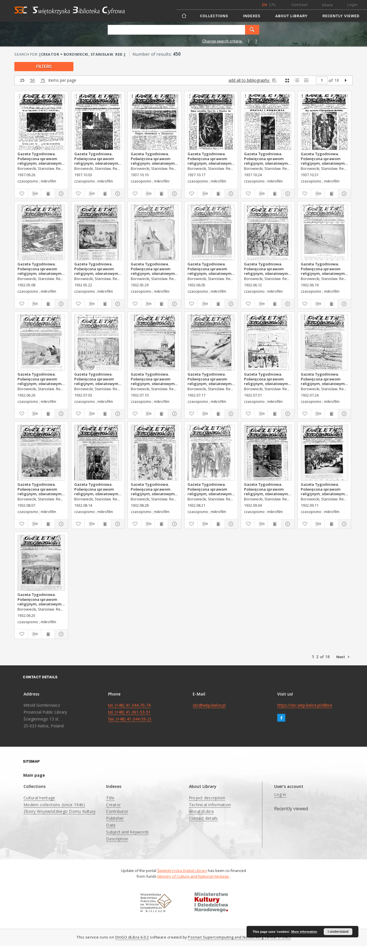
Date (111, 825)
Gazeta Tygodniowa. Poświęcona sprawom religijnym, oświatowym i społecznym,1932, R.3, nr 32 (40, 489)
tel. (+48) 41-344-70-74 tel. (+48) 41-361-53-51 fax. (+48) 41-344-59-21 (130, 712)
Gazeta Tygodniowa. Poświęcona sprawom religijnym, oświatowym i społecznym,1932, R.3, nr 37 (324, 489)
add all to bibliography (253, 80)
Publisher (115, 818)
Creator (113, 804)
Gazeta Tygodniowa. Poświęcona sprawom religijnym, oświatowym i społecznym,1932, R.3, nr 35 (154, 489)
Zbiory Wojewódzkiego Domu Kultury (59, 811)
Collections (214, 16)
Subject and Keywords (127, 832)
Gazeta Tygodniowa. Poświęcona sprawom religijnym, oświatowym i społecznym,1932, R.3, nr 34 (210, 489)
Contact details (203, 818)
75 (42, 80)
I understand (338, 932)
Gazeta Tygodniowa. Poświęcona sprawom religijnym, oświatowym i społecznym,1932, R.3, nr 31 (267, 379)
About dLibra (201, 811)
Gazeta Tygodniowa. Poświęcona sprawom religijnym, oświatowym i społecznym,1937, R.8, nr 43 (267, 158)
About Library (291, 16)
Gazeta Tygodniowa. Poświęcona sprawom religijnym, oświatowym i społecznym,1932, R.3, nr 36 (267, 489)
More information (304, 931)
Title (110, 798)
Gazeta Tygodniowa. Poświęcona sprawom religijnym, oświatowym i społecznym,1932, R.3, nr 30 (324, 379)
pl (274, 5)
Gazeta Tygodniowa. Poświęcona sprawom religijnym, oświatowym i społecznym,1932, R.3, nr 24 (267, 268)
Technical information (210, 804)
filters (44, 66)
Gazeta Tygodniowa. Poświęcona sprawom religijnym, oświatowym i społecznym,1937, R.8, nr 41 (154, 158)
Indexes (251, 16)
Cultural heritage (39, 798)
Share (327, 5)
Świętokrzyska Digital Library (182, 870)
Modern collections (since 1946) (54, 804)
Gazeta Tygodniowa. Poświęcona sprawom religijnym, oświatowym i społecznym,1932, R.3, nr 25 (324, 268)
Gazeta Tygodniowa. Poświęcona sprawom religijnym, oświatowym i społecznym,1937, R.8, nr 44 (324, 158)
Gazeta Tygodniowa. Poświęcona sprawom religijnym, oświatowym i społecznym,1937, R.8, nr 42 (210, 158)
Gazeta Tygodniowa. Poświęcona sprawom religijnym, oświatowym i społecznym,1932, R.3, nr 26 (40, 379)
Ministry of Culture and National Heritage (193, 876)
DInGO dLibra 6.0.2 (132, 937)
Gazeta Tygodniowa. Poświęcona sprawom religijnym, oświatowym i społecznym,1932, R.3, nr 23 (210, 268)
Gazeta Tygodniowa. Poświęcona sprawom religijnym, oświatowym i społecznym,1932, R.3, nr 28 (154, 379)
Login (352, 5)
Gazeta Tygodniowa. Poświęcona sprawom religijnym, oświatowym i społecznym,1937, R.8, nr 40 (97, 158)
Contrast (300, 5)
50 (32, 80)
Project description (207, 798)
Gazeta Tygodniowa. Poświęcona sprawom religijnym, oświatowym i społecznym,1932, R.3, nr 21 (97, 268)
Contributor (117, 811)
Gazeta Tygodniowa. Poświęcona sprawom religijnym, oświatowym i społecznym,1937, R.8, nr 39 (40, 158)
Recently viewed (341, 16)
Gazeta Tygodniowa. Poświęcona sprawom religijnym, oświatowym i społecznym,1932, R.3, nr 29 (210, 379)
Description (117, 839)
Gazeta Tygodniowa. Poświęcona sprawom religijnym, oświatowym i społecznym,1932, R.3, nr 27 (97, 379)
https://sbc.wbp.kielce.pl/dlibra (304, 705)
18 (336, 80)
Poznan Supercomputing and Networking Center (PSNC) (239, 937)
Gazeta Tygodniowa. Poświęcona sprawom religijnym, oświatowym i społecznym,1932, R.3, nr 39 (40, 599)
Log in (280, 794)
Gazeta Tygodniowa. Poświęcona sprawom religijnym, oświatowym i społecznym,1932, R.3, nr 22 (154, 268)
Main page (34, 775)
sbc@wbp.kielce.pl (209, 705)
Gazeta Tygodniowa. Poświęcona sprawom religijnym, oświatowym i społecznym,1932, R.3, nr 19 (40, 268)
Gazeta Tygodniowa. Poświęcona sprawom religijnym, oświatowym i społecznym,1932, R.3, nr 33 (97, 489)
